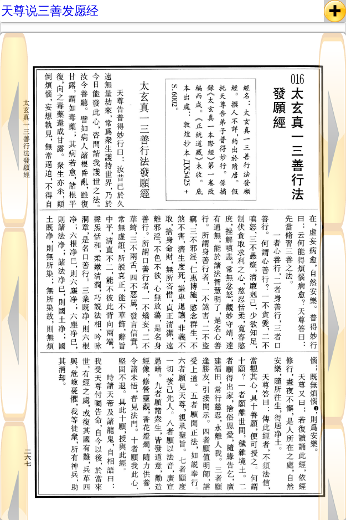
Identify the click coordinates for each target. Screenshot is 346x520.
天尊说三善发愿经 (50, 11)
